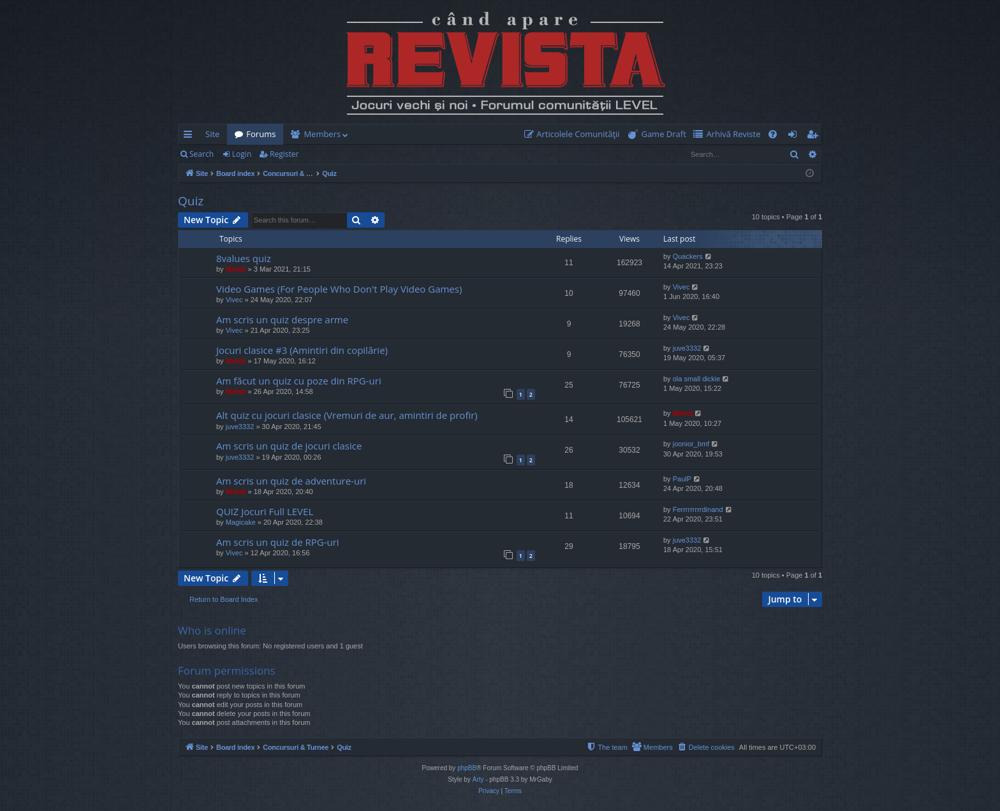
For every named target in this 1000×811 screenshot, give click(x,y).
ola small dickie (697, 379)
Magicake (241, 522)
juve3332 (687, 348)
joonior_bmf (691, 444)
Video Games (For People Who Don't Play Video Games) (339, 288)
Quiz (190, 201)
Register (284, 154)
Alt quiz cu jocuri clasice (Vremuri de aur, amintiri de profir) (347, 415)
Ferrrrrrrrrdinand (698, 509)
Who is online (212, 630)
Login (241, 154)
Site (212, 134)
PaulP (682, 479)
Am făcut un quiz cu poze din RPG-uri (298, 380)
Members (322, 134)
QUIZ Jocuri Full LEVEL (264, 511)
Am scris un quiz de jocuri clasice (289, 445)
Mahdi (236, 269)
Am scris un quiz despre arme (282, 319)
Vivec (234, 299)
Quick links (190, 136)
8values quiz (243, 258)
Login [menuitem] (795, 136)
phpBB (466, 767)
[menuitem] (574, 134)
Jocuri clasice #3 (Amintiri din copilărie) (302, 350)
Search (201, 154)
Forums (261, 134)
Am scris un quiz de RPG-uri (277, 542)
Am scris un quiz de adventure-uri (291, 480)
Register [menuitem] (815, 136)
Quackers (688, 256)
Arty (478, 779)
